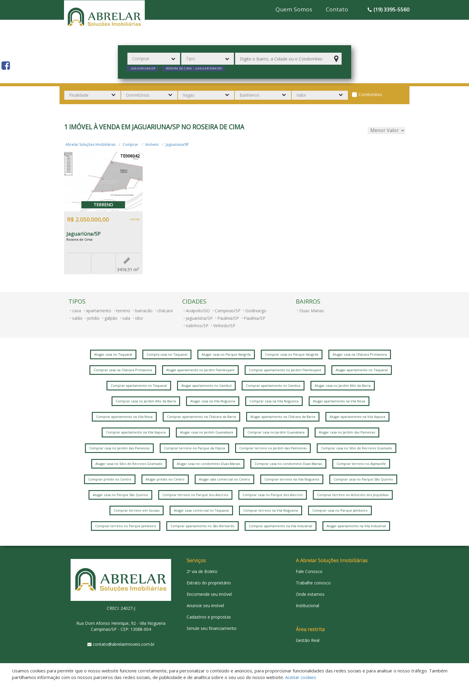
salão (77, 318)
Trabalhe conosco (313, 583)
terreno (123, 310)
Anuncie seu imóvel (205, 605)
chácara (165, 310)
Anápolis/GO (198, 310)
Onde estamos (310, 594)
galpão (111, 318)
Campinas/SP (227, 310)
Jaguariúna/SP (199, 318)
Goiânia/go (256, 310)
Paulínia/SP (254, 318)
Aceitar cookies (300, 677)
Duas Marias (311, 310)
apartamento (98, 310)
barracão (144, 310)
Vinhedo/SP (224, 325)
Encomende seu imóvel (209, 594)
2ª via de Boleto (202, 571)
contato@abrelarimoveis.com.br (124, 644)
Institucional (307, 605)
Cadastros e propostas (209, 617)
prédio (93, 318)
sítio (139, 318)
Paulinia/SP (228, 318)
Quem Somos (293, 9)
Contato (337, 9)
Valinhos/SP (197, 325)
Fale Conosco (309, 571)
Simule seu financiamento (212, 628)
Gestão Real (307, 640)
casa (76, 310)
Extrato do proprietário (209, 583)
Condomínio (370, 94)
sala (126, 318)
